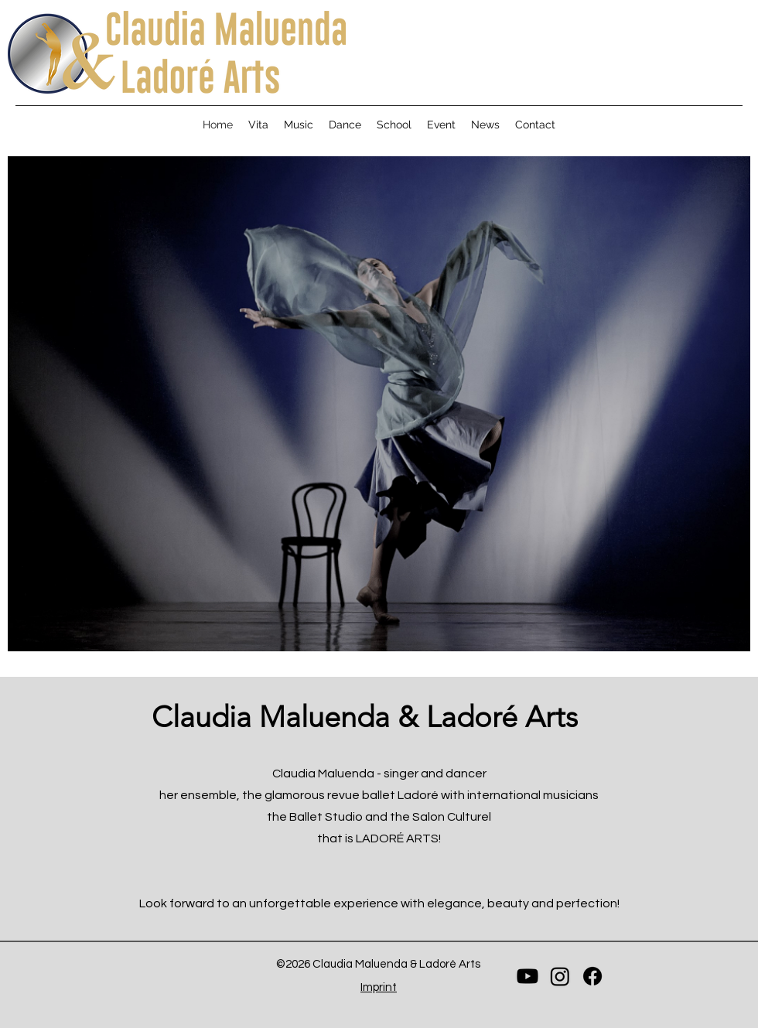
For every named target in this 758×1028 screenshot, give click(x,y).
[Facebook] (592, 976)
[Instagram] (560, 976)
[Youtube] (527, 976)
